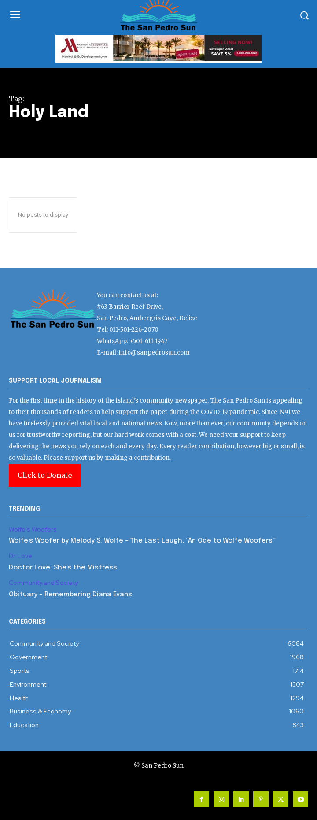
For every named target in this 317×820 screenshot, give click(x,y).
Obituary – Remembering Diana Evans (70, 594)
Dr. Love (20, 556)
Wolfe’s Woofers (33, 529)
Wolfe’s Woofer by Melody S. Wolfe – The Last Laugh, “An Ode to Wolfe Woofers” (142, 540)
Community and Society (43, 583)
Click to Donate (45, 475)
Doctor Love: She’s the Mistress (63, 567)
